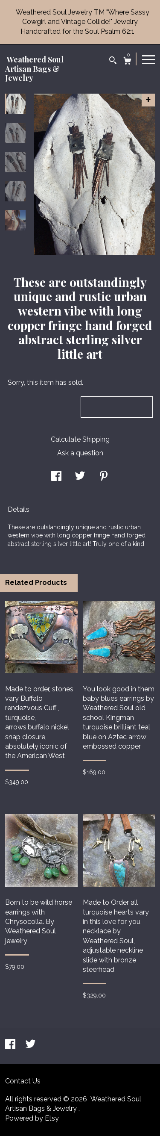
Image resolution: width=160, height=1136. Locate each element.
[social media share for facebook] (56, 477)
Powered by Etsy (32, 1118)
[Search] (113, 61)
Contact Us (23, 1081)
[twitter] (30, 1045)
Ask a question (80, 453)
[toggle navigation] (148, 59)
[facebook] (11, 1045)
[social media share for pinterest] (104, 477)
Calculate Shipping (80, 439)
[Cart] (127, 61)
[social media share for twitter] (80, 477)
